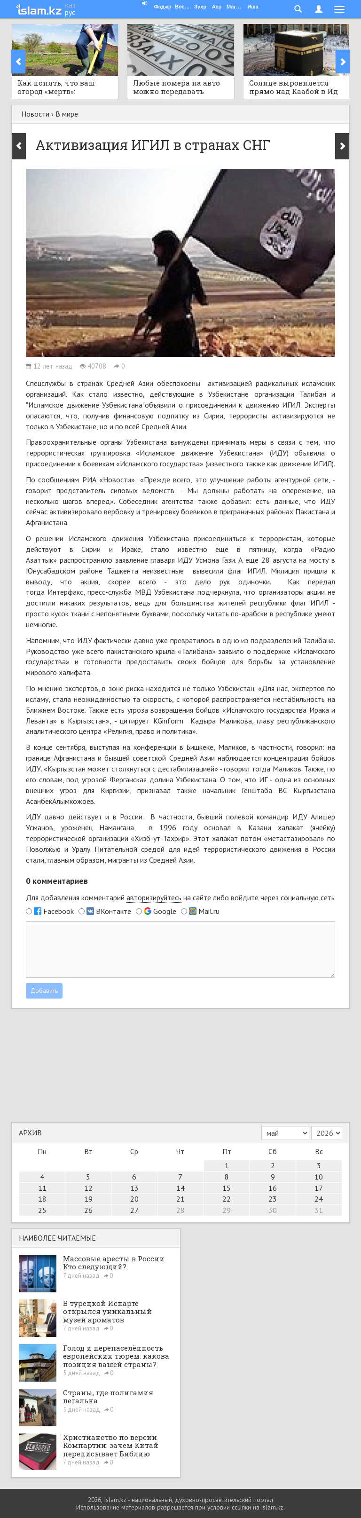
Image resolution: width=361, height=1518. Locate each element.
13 (134, 1188)
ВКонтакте (113, 911)
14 (180, 1188)
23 (272, 1198)
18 (42, 1198)
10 (318, 1176)
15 (226, 1188)
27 (134, 1210)
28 (180, 1210)
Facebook (58, 911)
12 (88, 1188)
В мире (66, 113)
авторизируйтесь (153, 897)
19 (88, 1198)
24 (318, 1198)
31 (318, 1210)
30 (272, 1210)
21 (180, 1198)
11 (42, 1188)
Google (164, 911)
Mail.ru (209, 911)
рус (70, 12)
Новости (35, 113)
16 (272, 1188)
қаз (70, 4)
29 (226, 1210)
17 (318, 1188)
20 (134, 1198)
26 (88, 1210)
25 (42, 1210)
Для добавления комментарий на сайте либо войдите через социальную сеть (180, 898)
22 (226, 1198)
